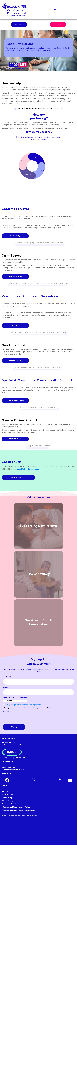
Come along (15, 236)
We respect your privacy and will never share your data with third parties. (31, 948)
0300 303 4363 (8, 1007)
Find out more (15, 480)
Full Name (7, 917)
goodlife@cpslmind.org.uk (28, 709)
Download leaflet (18, 717)
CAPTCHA (7, 952)
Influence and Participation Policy (16, 1047)
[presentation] (18, 958)
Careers (5, 1031)
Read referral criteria (15, 560)
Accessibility (7, 1038)
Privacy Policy (7, 1041)
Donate (58, 24)
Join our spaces (15, 316)
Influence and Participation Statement (18, 1050)
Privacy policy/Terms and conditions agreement (23, 945)
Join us (15, 405)
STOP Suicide (7, 1035)
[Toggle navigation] (68, 9)
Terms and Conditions (11, 1044)
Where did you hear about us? (15, 938)
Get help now (19, 24)
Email (5, 927)
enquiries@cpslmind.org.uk (13, 1010)
